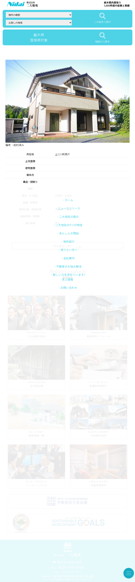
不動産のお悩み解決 (69, 286)
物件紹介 (69, 261)
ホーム (69, 220)
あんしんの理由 (69, 253)
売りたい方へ (68, 270)
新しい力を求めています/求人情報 (69, 297)
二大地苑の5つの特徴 (68, 245)
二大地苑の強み (69, 237)
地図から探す (102, 37)
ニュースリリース (69, 228)
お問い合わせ (68, 308)
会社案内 (69, 278)
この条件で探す (102, 18)
